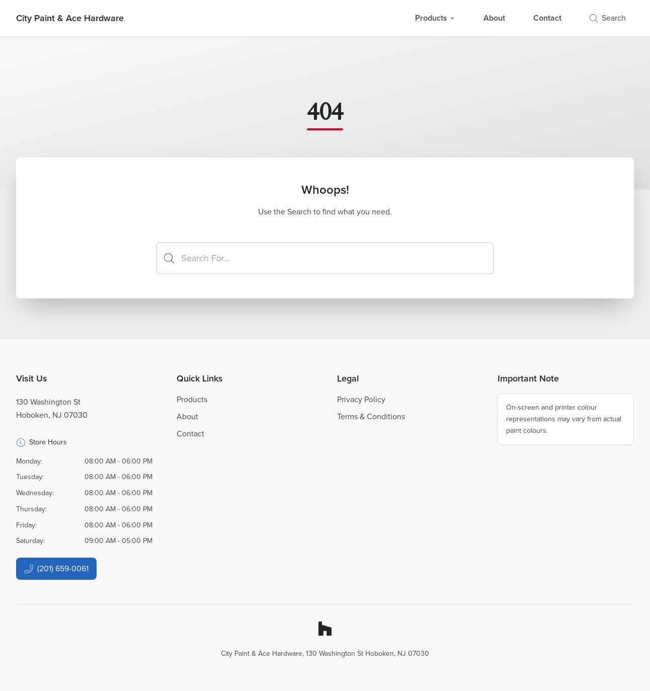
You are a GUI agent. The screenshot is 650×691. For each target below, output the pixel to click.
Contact (547, 18)
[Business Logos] (70, 18)
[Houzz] (325, 629)
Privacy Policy (361, 399)
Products (435, 18)
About (494, 18)
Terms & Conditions (371, 416)
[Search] (325, 258)
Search (608, 18)
